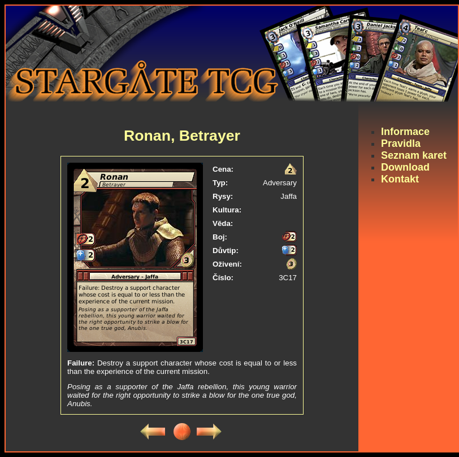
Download (405, 167)
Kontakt (400, 179)
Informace (405, 131)
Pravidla (401, 143)
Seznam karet (414, 155)
